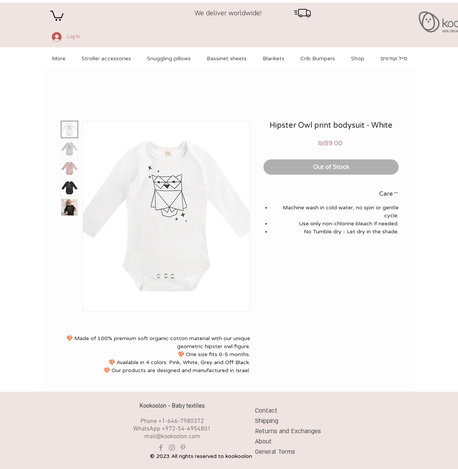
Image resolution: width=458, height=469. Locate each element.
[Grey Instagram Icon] (172, 447)
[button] (57, 15)
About (263, 441)
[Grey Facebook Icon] (161, 447)
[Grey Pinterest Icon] (183, 447)
